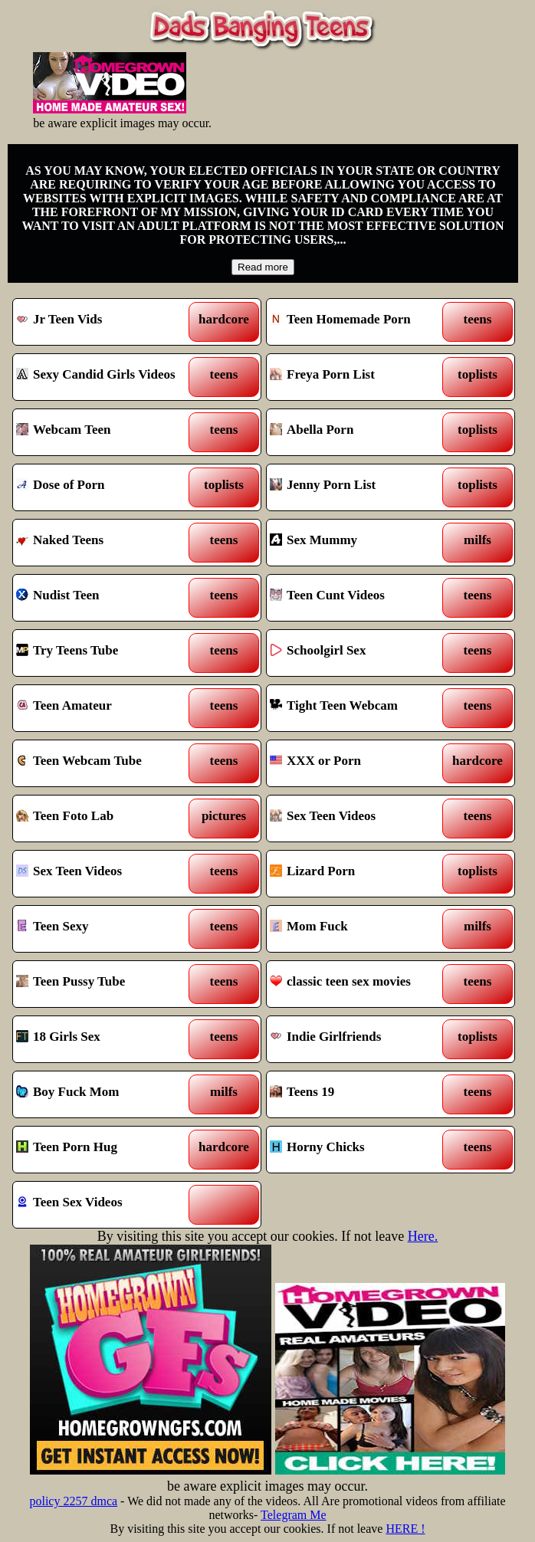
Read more (263, 267)
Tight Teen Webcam (359, 708)
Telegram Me (294, 1514)
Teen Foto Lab (105, 818)
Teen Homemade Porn (359, 322)
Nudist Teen (105, 598)
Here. (423, 1236)
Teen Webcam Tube (105, 763)
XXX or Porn (359, 763)
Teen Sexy (105, 929)
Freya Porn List (359, 377)
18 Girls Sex (105, 1039)
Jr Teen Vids (105, 322)
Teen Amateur (105, 708)
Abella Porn (359, 432)
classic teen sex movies (359, 984)
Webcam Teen (105, 432)
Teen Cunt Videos (359, 598)
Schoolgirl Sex (359, 653)
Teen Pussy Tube (105, 984)
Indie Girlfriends (359, 1039)
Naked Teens (105, 543)
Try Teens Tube (105, 653)
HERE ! (405, 1528)
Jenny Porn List (359, 487)
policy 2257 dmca (73, 1501)
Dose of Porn (105, 487)
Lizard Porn (359, 874)
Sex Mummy (359, 543)
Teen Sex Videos (105, 1205)
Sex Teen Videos (359, 818)
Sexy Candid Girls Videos (105, 377)
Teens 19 (359, 1094)
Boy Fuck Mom (105, 1094)
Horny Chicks (359, 1150)
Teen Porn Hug (105, 1150)
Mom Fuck (359, 929)
